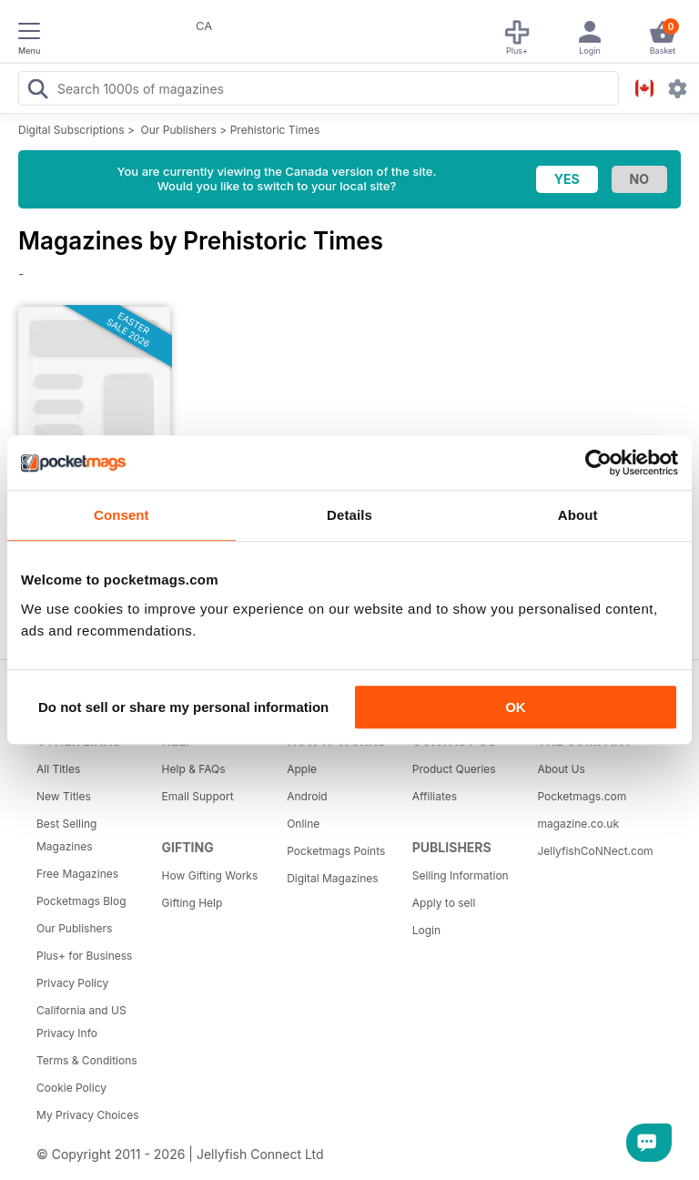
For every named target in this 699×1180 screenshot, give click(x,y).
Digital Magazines (332, 878)
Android (307, 796)
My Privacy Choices (87, 1115)
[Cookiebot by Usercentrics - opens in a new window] (598, 462)
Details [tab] (349, 515)
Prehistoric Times (275, 130)
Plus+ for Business (84, 955)
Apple (302, 769)
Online (303, 823)
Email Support (198, 796)
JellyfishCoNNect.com (593, 851)
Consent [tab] (121, 515)
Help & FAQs (194, 769)
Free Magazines (77, 873)
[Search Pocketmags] (37, 91)
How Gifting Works (210, 875)
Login (426, 930)
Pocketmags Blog (81, 901)
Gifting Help (192, 903)
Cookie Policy (71, 1087)
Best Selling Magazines (66, 835)
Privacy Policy (72, 983)
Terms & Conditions (86, 1060)
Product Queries (454, 769)
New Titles (63, 796)
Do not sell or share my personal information (183, 707)
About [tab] (578, 515)
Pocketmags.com (581, 796)
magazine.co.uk (578, 823)
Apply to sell (444, 903)
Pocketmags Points (336, 851)
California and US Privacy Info (81, 1021)
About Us (560, 769)
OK (515, 707)
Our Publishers (179, 130)
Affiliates (434, 796)
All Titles (58, 769)
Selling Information (460, 875)
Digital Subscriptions (71, 130)
